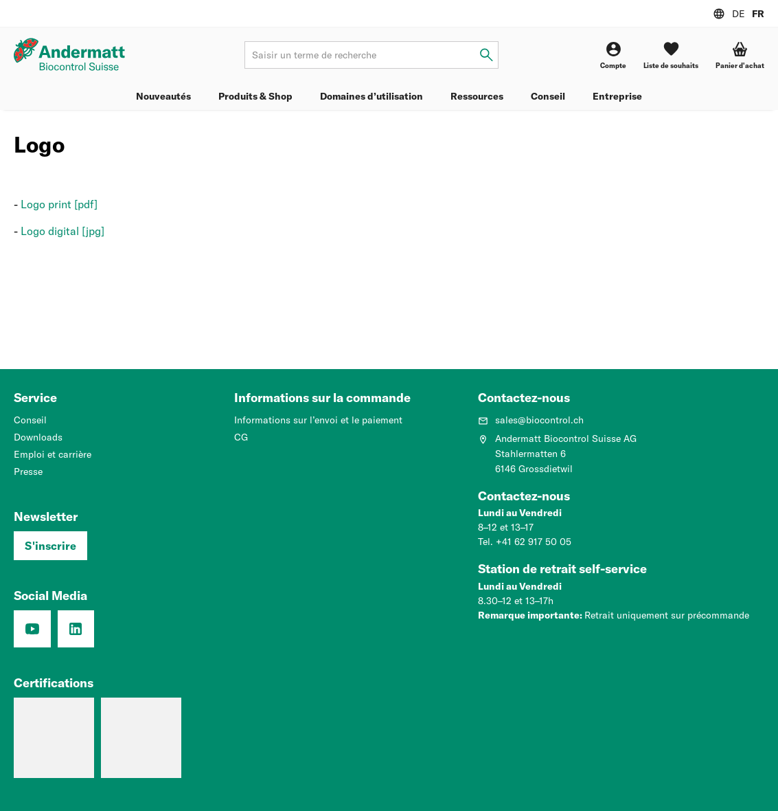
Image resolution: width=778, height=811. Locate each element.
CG (241, 437)
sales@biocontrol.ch (531, 420)
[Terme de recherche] (371, 55)
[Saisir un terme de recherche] (486, 55)
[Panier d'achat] (740, 55)
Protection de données (171, 791)
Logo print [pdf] (59, 204)
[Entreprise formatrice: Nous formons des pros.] (54, 725)
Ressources (476, 96)
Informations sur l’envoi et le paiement (318, 420)
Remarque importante (529, 615)
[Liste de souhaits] (670, 55)
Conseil (548, 96)
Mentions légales (253, 791)
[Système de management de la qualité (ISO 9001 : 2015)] (141, 725)
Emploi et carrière (52, 454)
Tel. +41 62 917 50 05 (524, 542)
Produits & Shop (255, 96)
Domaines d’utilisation (371, 96)
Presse (28, 471)
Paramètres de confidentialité (66, 791)
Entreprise (617, 96)
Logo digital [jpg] (62, 231)
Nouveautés (163, 96)
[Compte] (613, 55)
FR (758, 14)
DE (738, 14)
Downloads (38, 437)
